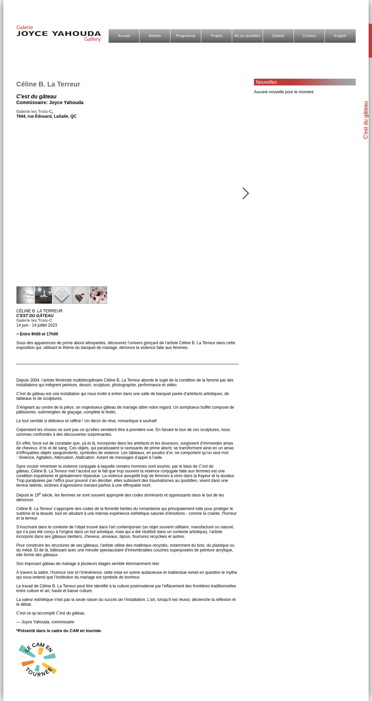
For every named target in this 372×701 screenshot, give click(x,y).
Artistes (155, 36)
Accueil (124, 36)
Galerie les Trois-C (34, 111)
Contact (309, 36)
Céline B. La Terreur (48, 84)
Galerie (278, 36)
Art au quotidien (247, 36)
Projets (216, 36)
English (340, 36)
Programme (185, 36)
